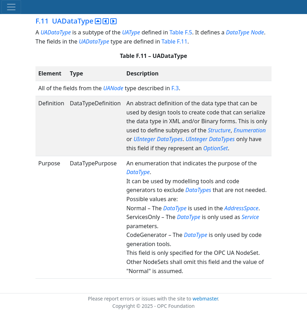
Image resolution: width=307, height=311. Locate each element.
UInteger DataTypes (158, 139)
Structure (219, 130)
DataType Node (245, 32)
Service (250, 217)
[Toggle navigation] (11, 7)
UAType (131, 32)
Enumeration (250, 130)
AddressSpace (241, 208)
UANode (113, 88)
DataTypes (198, 190)
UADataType (56, 32)
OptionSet (215, 148)
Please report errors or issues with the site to (140, 298)
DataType (138, 172)
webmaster (205, 298)
